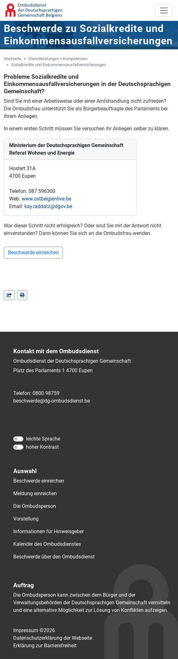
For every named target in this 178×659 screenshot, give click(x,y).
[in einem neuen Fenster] (22, 295)
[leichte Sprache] (18, 438)
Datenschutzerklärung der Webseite (52, 638)
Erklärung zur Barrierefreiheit (45, 646)
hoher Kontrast (42, 447)
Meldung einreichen (35, 493)
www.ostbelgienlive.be (46, 199)
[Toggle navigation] (164, 10)
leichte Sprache (43, 439)
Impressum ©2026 (34, 630)
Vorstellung (26, 519)
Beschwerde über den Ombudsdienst (54, 557)
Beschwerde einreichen (33, 252)
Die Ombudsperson (34, 506)
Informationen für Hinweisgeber (48, 531)
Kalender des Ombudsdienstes (47, 544)
